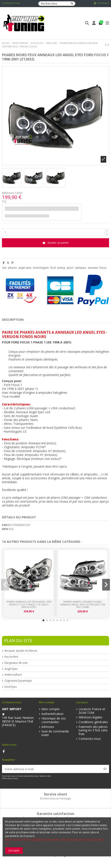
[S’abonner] (105, 769)
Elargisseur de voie (16, 663)
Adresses (47, 727)
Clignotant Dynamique (18, 681)
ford (53, 268)
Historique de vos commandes (53, 720)
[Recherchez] (71, 3)
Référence (8, 193)
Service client (55, 794)
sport (70, 268)
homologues (41, 268)
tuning (61, 268)
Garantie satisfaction (55, 813)
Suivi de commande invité (55, 733)
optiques (80, 268)
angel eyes (24, 268)
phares (12, 268)
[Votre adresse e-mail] (51, 769)
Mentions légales (90, 717)
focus (103, 268)
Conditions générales (93, 722)
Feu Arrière (11, 657)
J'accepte (13, 850)
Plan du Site (18, 640)
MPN (5, 529)
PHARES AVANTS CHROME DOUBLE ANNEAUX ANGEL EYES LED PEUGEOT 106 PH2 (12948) (82, 604)
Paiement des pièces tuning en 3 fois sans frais (93, 730)
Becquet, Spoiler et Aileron (21, 651)
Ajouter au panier (55, 243)
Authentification (52, 714)
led (4, 268)
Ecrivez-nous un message (55, 798)
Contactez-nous (11, 3)
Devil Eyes (11, 687)
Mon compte (50, 709)
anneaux (93, 268)
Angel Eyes (11, 669)
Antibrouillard (13, 674)
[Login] (94, 23)
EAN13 (6, 525)
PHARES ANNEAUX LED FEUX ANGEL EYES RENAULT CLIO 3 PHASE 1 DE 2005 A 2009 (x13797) (28, 604)
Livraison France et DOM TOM (92, 711)
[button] (43, 620)
